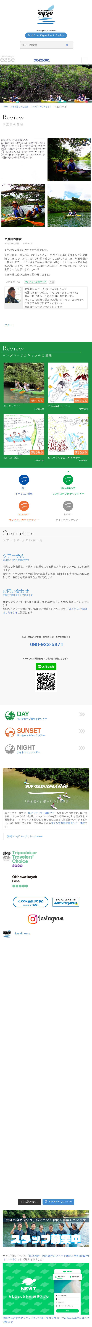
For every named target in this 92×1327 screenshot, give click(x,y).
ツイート (9, 325)
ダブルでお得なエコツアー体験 (68, 823)
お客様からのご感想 (19, 107)
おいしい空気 (11, 457)
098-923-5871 (41, 60)
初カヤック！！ (12, 406)
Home (5, 107)
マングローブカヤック (41, 107)
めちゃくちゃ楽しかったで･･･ (65, 457)
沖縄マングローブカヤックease (24, 836)
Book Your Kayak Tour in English (46, 35)
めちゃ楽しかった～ (59, 406)
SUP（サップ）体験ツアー (42, 813)
